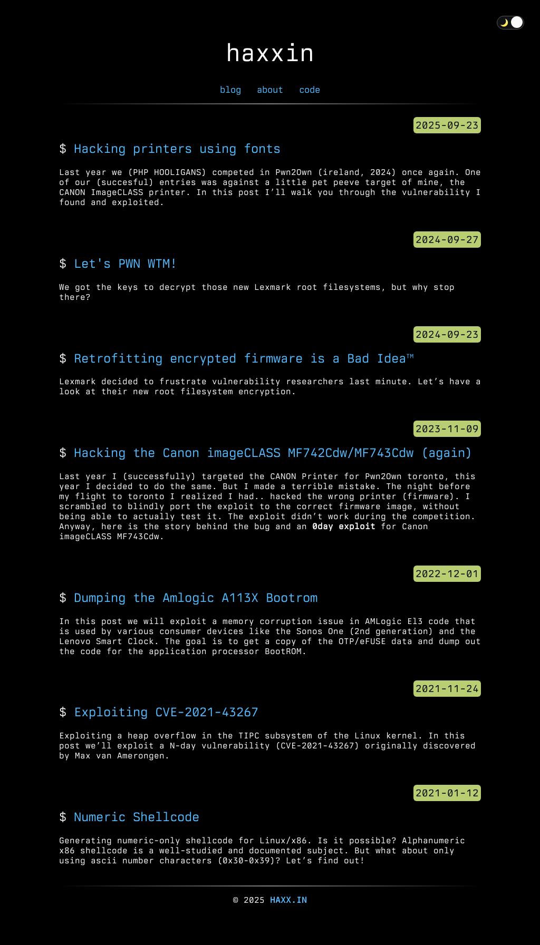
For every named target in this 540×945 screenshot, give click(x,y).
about (270, 89)
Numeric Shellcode (136, 816)
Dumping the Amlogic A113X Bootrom (195, 597)
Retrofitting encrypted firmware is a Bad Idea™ (243, 358)
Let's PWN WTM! (125, 263)
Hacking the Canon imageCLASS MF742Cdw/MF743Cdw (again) (273, 452)
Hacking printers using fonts (177, 148)
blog (230, 89)
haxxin (270, 52)
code (309, 89)
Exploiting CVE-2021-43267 (166, 711)
